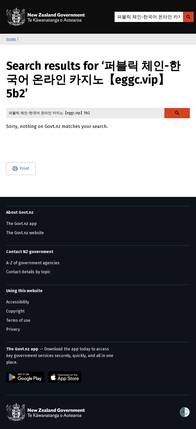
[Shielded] (185, 412)
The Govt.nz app (21, 223)
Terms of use (18, 320)
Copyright (15, 311)
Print (24, 168)
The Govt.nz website (25, 232)
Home (11, 39)
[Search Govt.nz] (188, 17)
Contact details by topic (28, 271)
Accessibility (17, 302)
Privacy (13, 329)
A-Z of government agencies (32, 262)
